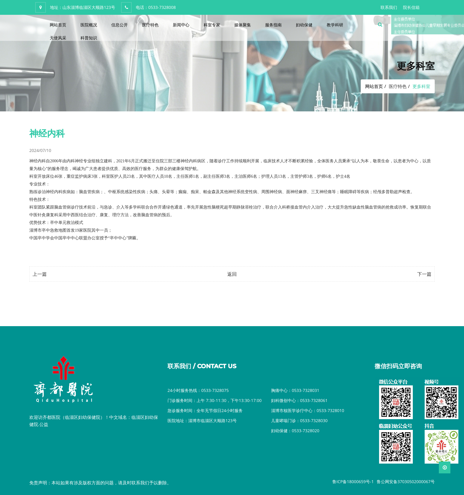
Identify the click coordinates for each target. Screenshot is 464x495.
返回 (232, 274)
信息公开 (119, 25)
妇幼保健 (304, 25)
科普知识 (88, 38)
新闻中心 (181, 25)
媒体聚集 (242, 25)
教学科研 (335, 25)
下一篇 (424, 274)
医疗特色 (150, 25)
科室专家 (212, 25)
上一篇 (40, 274)
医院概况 (88, 25)
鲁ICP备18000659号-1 (353, 481)
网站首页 (58, 25)
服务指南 (273, 25)
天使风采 (58, 38)
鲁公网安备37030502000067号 (406, 481)
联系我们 (389, 7)
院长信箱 (411, 7)
